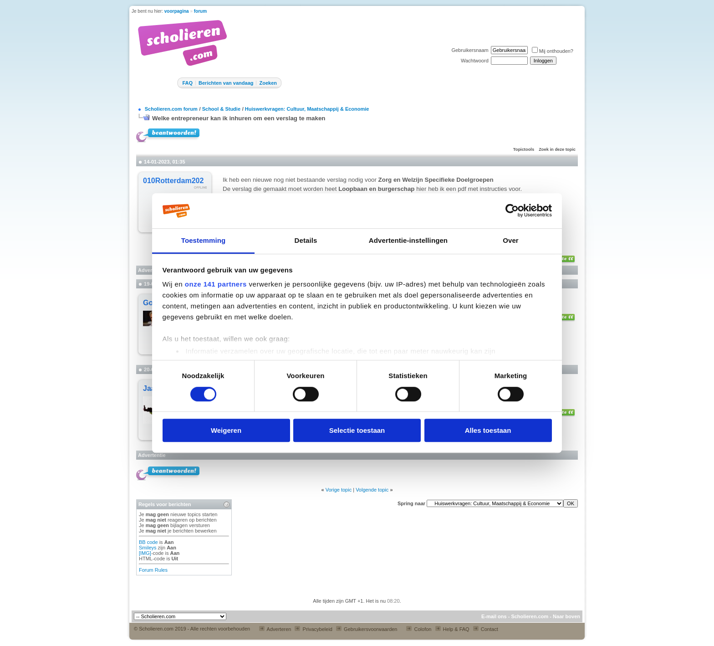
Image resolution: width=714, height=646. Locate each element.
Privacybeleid (313, 629)
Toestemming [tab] (203, 240)
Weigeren (226, 430)
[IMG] (145, 553)
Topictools (523, 149)
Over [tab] (511, 240)
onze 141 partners (216, 284)
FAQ (187, 83)
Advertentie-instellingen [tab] (408, 240)
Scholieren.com (529, 616)
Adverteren (275, 629)
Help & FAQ (452, 629)
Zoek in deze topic (557, 149)
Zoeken (268, 83)
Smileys (148, 547)
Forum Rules (153, 570)
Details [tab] (306, 240)
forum (200, 11)
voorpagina (176, 11)
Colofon (418, 629)
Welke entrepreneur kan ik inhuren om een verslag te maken (239, 118)
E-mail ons (494, 616)
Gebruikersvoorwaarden (366, 629)
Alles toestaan (488, 430)
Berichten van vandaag (226, 83)
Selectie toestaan (357, 430)
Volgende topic (372, 489)
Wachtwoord (475, 60)
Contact (485, 629)
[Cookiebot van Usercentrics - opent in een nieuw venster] (512, 211)
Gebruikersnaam (469, 50)
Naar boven (566, 616)
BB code (148, 542)
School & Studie (221, 109)
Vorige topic (339, 489)
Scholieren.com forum (171, 109)
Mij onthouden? (552, 51)
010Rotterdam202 (173, 181)
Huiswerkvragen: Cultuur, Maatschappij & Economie (307, 109)
